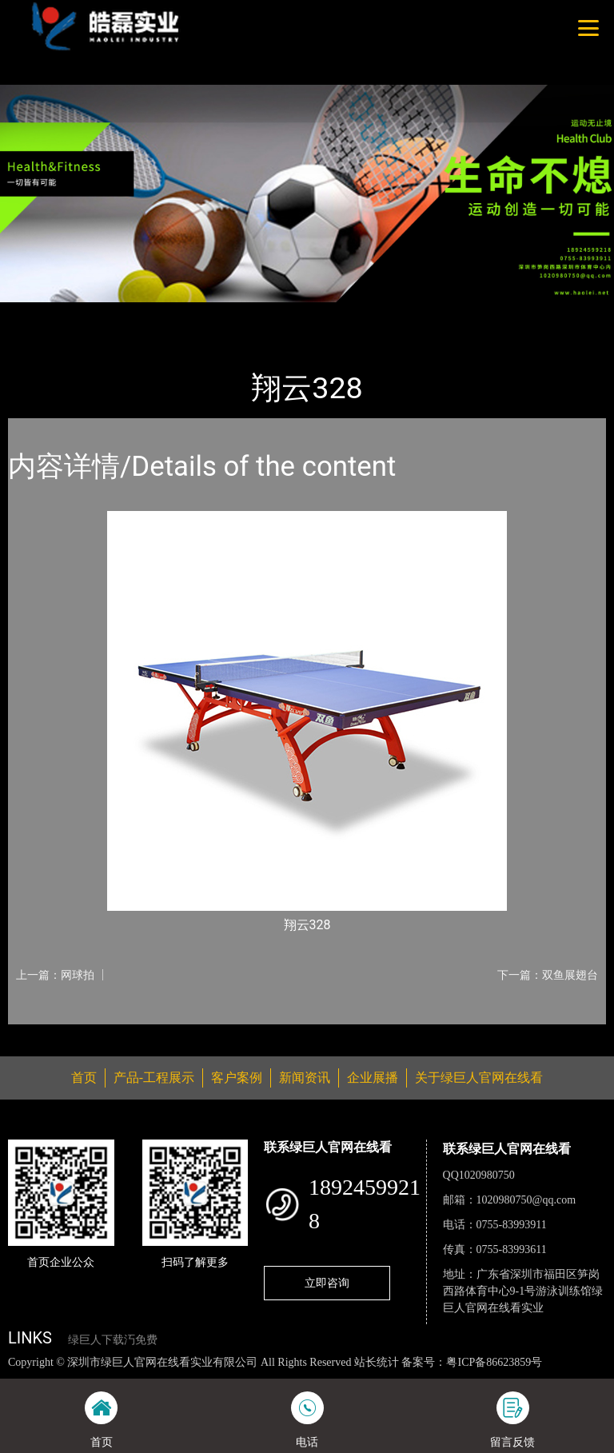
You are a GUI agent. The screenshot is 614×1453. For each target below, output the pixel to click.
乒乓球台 (184, 313)
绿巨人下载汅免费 (112, 1340)
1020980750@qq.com (526, 1200)
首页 (36, 313)
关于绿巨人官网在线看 (479, 1077)
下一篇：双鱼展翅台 (547, 974)
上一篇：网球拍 (55, 974)
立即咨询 (327, 1282)
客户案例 (236, 1077)
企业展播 (372, 1077)
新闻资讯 (304, 1077)
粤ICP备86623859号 (494, 1362)
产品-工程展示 (104, 313)
